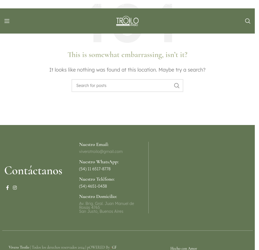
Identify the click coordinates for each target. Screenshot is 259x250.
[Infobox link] (106, 165)
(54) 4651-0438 (93, 186)
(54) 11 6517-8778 (106, 4)
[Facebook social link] (7, 187)
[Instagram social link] (14, 187)
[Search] (247, 21)
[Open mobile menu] (7, 21)
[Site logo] (127, 20)
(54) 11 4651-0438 (156, 4)
